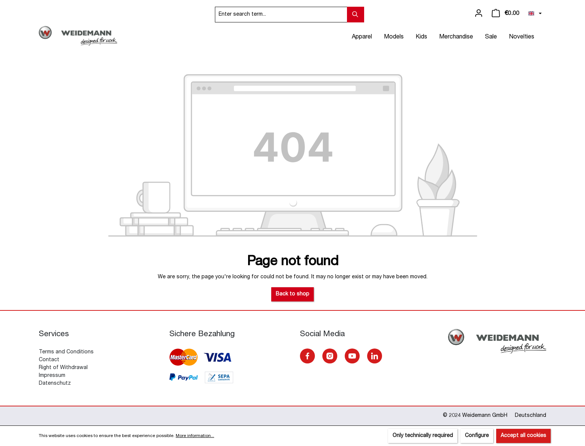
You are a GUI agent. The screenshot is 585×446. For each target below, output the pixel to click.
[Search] (355, 14)
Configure (477, 436)
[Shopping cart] (505, 13)
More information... (195, 436)
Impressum (52, 375)
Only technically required (422, 436)
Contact (49, 360)
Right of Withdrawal (63, 368)
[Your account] (478, 13)
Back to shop (292, 294)
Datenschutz (55, 383)
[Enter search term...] (281, 14)
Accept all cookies (523, 436)
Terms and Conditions (66, 352)
